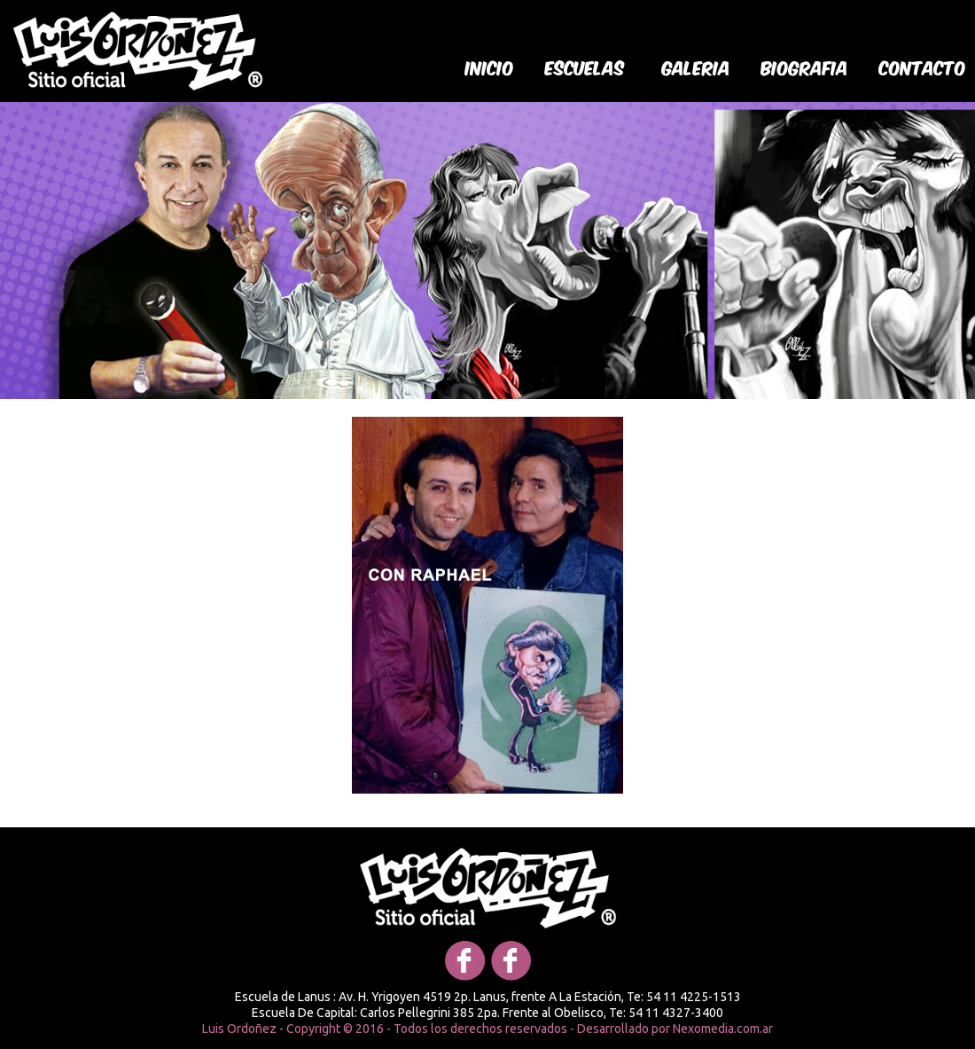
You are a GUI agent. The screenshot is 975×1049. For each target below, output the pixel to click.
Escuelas (585, 66)
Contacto (922, 66)
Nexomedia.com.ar (723, 1029)
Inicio (489, 66)
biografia (804, 66)
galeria (696, 66)
